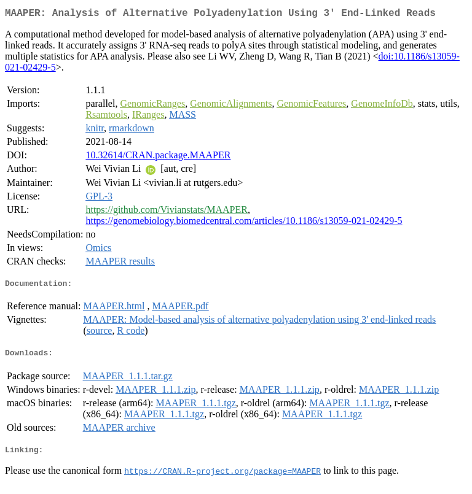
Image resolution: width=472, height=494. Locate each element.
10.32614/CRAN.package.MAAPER (157, 157)
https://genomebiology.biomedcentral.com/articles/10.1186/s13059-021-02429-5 (243, 223)
